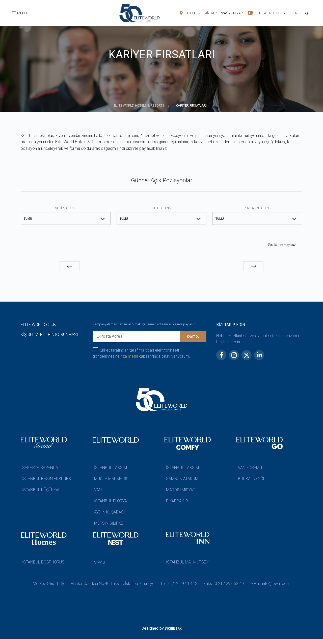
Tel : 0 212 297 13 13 (178, 583)
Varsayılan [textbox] (287, 245)
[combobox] (295, 14)
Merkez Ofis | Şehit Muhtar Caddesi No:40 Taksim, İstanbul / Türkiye (93, 583)
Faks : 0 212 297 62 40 (223, 583)
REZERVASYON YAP (224, 13)
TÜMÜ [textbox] (28, 218)
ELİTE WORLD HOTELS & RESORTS (139, 105)
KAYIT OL (193, 336)
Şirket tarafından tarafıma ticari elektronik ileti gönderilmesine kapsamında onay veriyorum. (141, 353)
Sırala (272, 245)
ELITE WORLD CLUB (266, 13)
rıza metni (129, 356)
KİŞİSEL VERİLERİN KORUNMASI (49, 334)
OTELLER (190, 13)
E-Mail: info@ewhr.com (270, 583)
